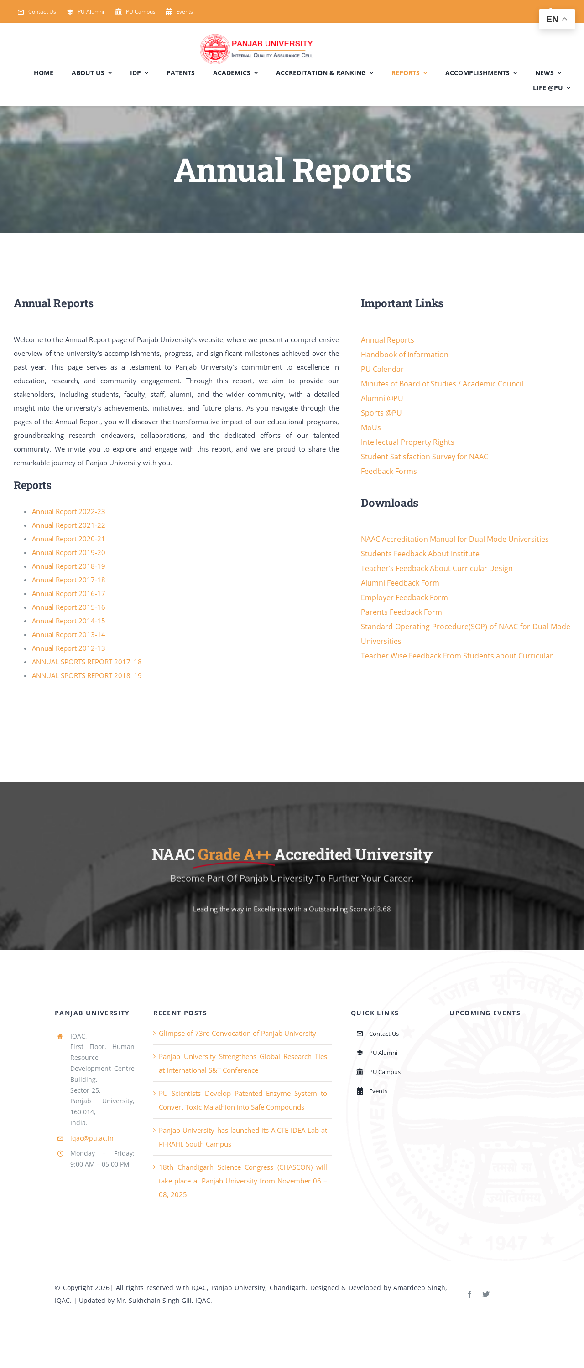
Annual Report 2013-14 (68, 634)
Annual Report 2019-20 (68, 552)
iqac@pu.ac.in (92, 1138)
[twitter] (486, 1294)
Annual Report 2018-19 (68, 566)
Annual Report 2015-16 (68, 607)
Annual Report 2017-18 (68, 579)
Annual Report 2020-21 (68, 538)
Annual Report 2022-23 (68, 511)
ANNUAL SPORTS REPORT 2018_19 (87, 675)
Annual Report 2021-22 (68, 525)
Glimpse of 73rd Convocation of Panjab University (237, 1033)
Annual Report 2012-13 (68, 648)
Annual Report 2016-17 (68, 593)
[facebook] (469, 1294)
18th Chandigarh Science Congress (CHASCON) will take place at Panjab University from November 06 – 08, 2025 (243, 1180)
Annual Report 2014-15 (68, 620)
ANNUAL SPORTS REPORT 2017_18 (87, 661)
